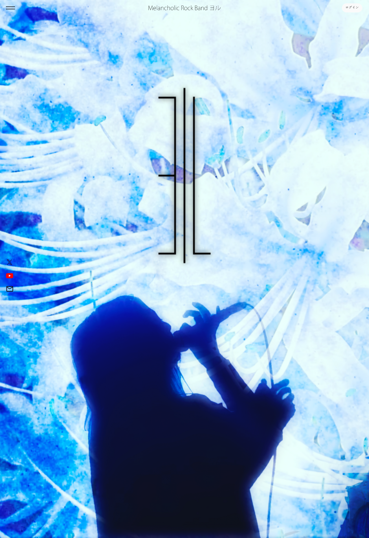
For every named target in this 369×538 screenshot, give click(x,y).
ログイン (352, 8)
